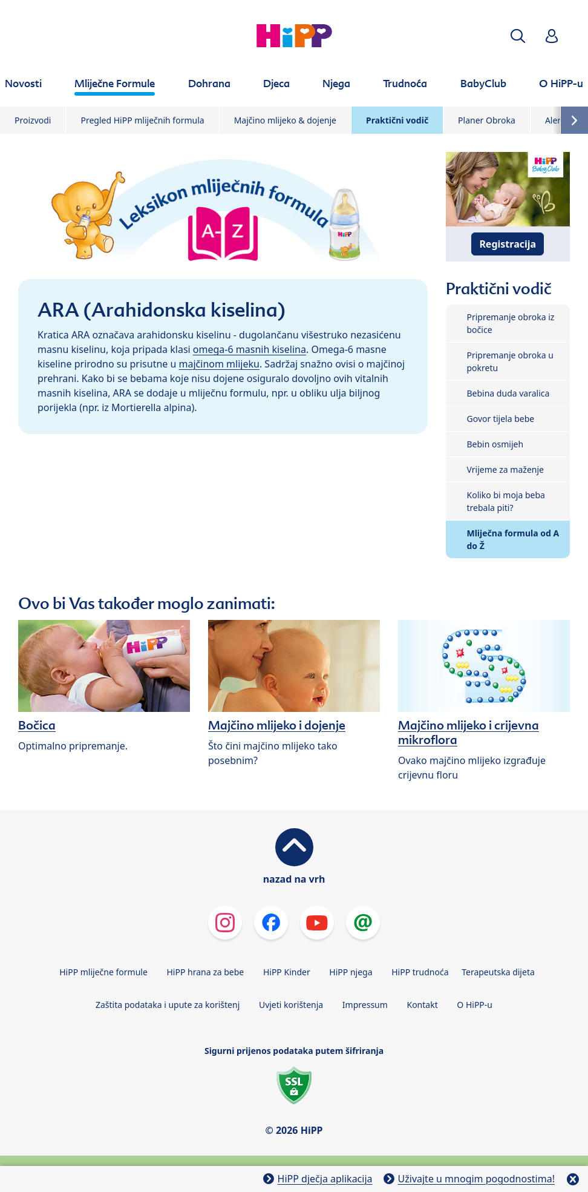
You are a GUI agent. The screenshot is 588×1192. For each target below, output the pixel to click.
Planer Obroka (486, 120)
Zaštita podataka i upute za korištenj (168, 1004)
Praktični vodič (397, 120)
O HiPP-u (474, 1004)
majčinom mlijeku (219, 363)
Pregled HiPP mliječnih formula (142, 120)
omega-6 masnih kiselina (249, 349)
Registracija (507, 244)
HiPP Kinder (286, 972)
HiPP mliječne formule (103, 972)
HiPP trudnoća (419, 972)
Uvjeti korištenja (291, 1004)
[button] (518, 36)
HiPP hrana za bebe (205, 972)
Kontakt (422, 1004)
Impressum (365, 1004)
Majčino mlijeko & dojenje (285, 120)
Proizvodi (33, 120)
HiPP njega (350, 972)
